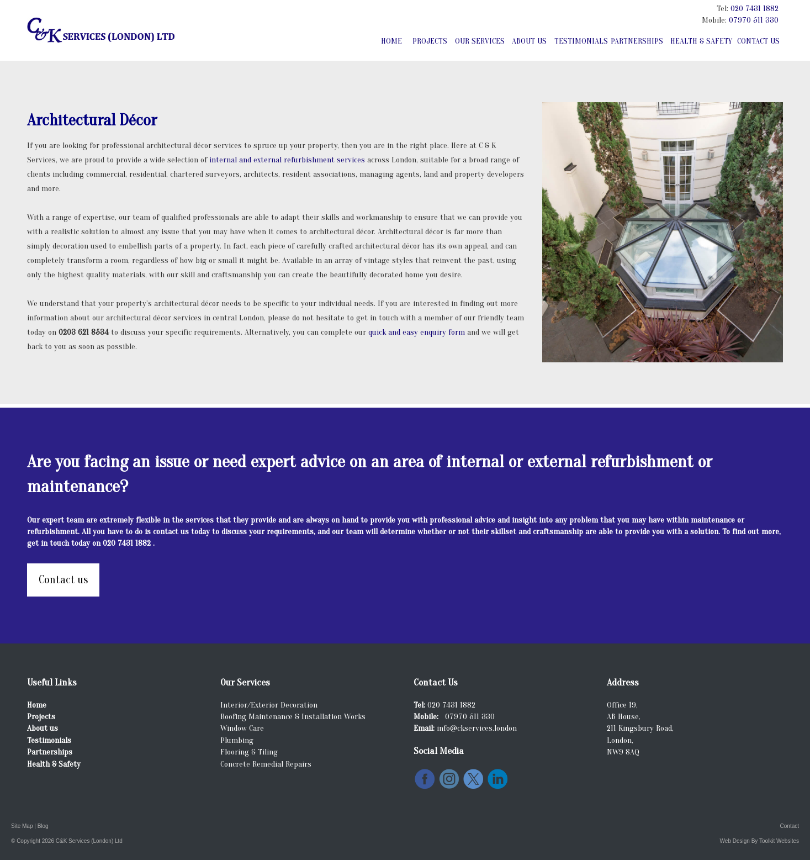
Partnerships (637, 41)
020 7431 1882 (754, 8)
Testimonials (580, 41)
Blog (43, 826)
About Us (529, 41)
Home (391, 41)
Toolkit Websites (779, 841)
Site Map (22, 826)
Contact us (63, 579)
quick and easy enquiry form (417, 332)
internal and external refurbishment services (288, 160)
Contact (789, 826)
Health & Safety (701, 41)
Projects (429, 41)
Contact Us (758, 41)
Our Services (480, 41)
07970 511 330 (754, 20)
